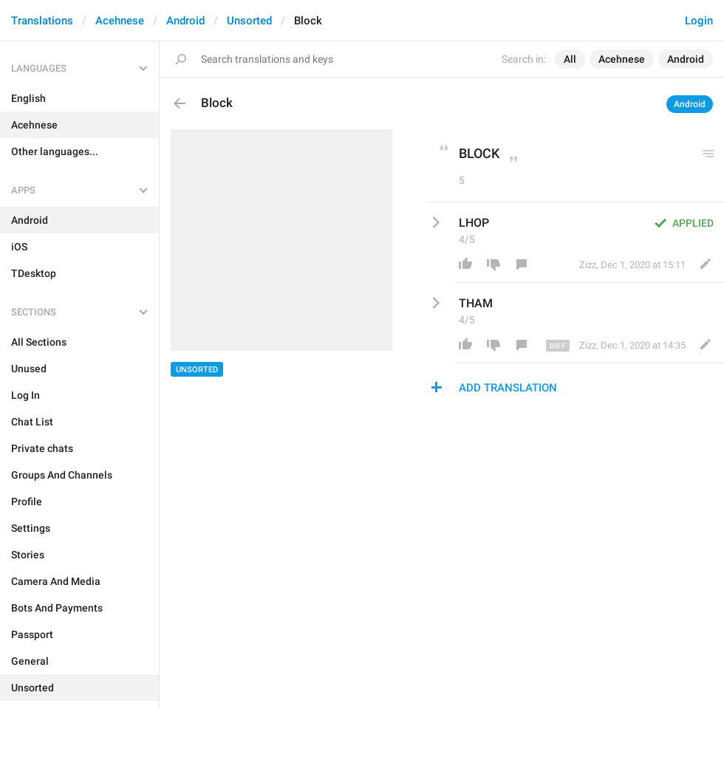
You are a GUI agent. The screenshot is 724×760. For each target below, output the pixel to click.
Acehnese (119, 20)
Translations (42, 20)
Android (185, 20)
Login (699, 20)
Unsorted (249, 20)
